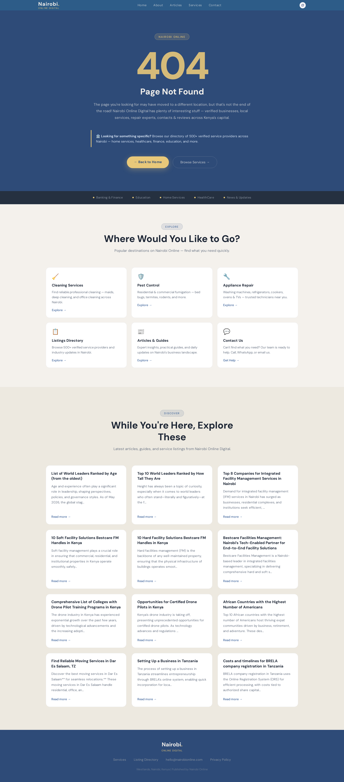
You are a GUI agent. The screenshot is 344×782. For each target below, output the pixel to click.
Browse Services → (195, 162)
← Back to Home (148, 162)
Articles (176, 5)
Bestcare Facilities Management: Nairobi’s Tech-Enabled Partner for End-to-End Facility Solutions (254, 543)
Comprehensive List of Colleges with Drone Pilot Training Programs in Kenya (86, 605)
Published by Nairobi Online (190, 769)
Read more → (61, 517)
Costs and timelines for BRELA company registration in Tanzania (253, 664)
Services (195, 5)
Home (142, 5)
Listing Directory (146, 760)
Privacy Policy (220, 760)
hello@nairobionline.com (184, 760)
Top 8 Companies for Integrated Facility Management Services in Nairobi (252, 478)
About (158, 5)
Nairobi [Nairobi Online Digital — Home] (48, 5)
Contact (215, 5)
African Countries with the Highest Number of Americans (254, 605)
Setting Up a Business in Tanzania (167, 661)
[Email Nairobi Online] (303, 5)
